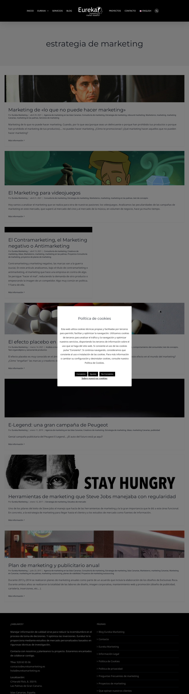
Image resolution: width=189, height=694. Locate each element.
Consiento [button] (81, 374)
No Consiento (107, 374)
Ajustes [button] (93, 374)
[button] (157, 10)
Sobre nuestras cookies (94, 378)
